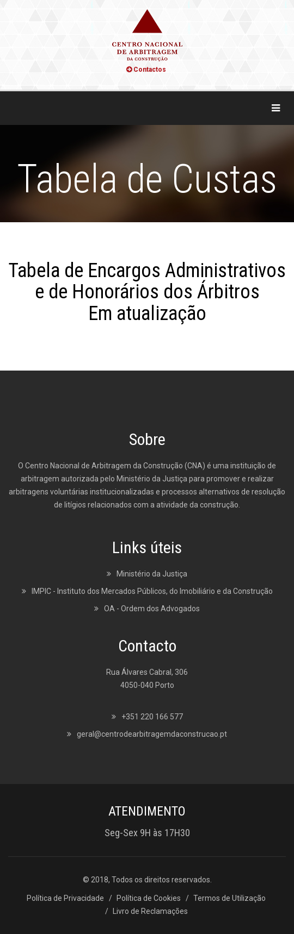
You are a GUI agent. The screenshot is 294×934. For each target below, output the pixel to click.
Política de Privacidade (65, 898)
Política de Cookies (149, 898)
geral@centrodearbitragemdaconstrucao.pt (152, 734)
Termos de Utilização (229, 898)
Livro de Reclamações (150, 911)
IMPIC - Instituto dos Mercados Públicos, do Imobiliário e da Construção (152, 591)
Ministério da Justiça (152, 573)
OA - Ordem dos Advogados (152, 608)
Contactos (146, 69)
